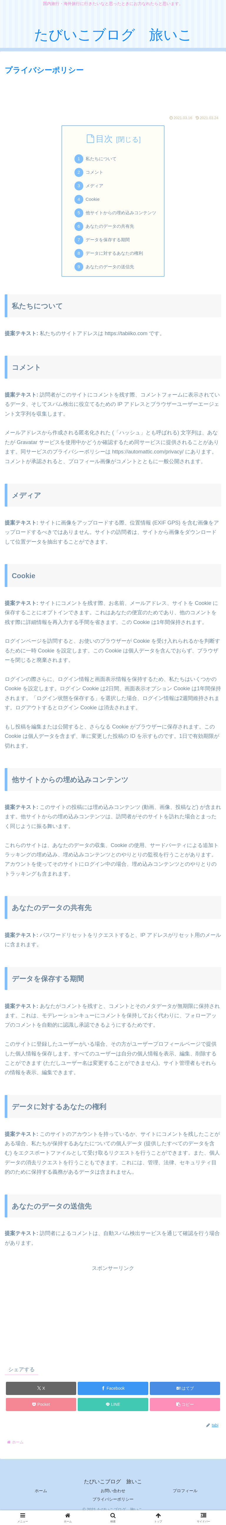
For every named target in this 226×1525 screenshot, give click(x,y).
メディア (93, 188)
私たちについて (100, 159)
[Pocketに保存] (41, 1411)
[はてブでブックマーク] (185, 1395)
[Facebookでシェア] (113, 1395)
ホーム (41, 1497)
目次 (104, 139)
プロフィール (185, 1497)
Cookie (91, 202)
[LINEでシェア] (113, 1411)
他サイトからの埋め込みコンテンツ (121, 216)
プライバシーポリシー (113, 1506)
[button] (185, 1411)
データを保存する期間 (107, 245)
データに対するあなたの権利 (114, 259)
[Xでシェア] (41, 1395)
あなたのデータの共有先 (109, 231)
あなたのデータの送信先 (109, 273)
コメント (93, 173)
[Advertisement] (113, 93)
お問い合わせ (113, 1497)
